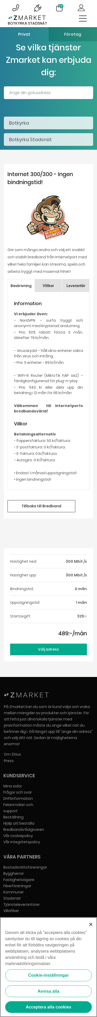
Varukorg (61, 6)
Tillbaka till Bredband (41, 506)
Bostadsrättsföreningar (25, 867)
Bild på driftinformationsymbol (37, 8)
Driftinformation (18, 798)
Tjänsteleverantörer (21, 904)
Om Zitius (12, 754)
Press (9, 760)
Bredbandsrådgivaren (23, 829)
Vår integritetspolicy (21, 842)
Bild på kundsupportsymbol (16, 8)
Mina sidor (12, 786)
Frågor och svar (17, 792)
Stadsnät (12, 898)
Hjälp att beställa (18, 823)
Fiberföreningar (17, 885)
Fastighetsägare (18, 879)
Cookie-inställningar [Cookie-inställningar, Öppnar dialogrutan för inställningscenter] (48, 975)
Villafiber (11, 910)
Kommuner (13, 892)
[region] (48, 967)
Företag (72, 34)
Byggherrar (13, 873)
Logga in (81, 8)
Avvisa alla (48, 991)
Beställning (13, 817)
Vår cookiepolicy (18, 835)
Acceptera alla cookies (48, 1007)
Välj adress (48, 649)
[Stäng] (90, 924)
